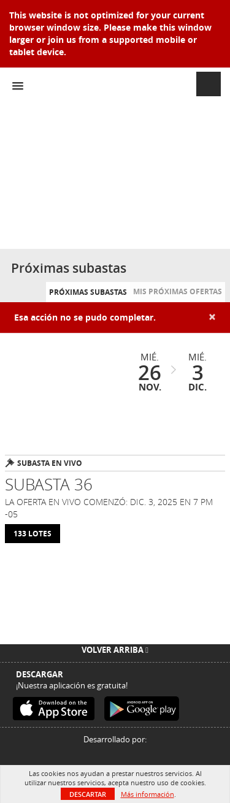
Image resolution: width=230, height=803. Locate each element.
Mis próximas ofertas (177, 291)
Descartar (87, 794)
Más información (147, 794)
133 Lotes (32, 533)
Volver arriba (115, 649)
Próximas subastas (88, 292)
